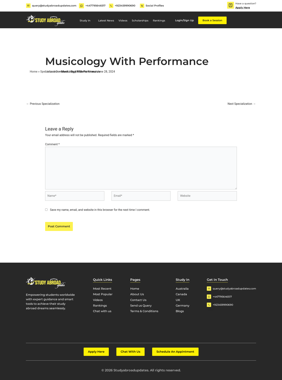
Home (34, 71)
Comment (52, 144)
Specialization (49, 71)
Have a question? (245, 3)
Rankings (159, 20)
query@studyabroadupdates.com (54, 5)
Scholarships (140, 20)
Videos (123, 20)
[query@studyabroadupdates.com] (28, 6)
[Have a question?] (230, 5)
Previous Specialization (43, 103)
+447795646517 (95, 5)
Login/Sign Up (184, 20)
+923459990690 (125, 5)
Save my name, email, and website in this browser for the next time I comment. (100, 210)
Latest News (106, 20)
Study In (87, 20)
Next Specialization (242, 103)
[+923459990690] (111, 6)
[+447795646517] (81, 5)
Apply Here (242, 7)
